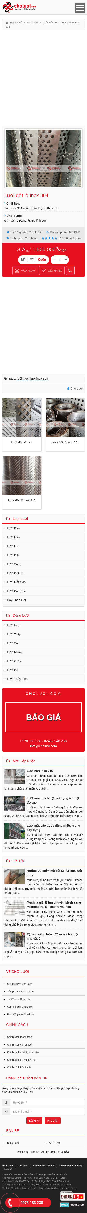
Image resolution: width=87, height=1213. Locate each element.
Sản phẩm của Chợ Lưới (20, 991)
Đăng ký (34, 1120)
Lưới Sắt (13, 643)
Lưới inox (22, 378)
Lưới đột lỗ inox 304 (26, 195)
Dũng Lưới (13, 1143)
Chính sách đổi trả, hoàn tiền (23, 1052)
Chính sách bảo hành (19, 1067)
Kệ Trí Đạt (54, 1143)
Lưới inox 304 (39, 378)
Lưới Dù (12, 670)
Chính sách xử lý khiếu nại (21, 1059)
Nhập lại (52, 1120)
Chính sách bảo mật (43, 1165)
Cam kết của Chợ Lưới (19, 1006)
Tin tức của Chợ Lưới (18, 999)
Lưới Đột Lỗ (15, 573)
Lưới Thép (14, 634)
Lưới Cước (14, 661)
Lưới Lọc (13, 546)
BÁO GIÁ (43, 717)
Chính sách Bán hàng (70, 1165)
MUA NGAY (25, 271)
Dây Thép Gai (16, 600)
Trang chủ (7, 1165)
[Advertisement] (43, 78)
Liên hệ (8, 1169)
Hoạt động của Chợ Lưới (20, 1014)
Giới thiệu (23, 1165)
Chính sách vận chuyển (20, 1044)
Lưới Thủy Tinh (17, 679)
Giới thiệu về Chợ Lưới (19, 984)
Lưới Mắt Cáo (16, 582)
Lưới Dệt (13, 555)
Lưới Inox (13, 625)
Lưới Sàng (14, 564)
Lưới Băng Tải (16, 591)
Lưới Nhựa (14, 652)
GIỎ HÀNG (52, 271)
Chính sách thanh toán (19, 1037)
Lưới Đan (13, 528)
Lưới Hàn (13, 537)
